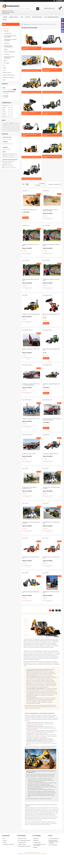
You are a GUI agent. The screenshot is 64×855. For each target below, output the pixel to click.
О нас (22, 17)
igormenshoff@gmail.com (9, 161)
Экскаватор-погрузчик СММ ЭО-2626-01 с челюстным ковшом (31, 384)
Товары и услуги (13, 17)
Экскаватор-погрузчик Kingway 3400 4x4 (51, 314)
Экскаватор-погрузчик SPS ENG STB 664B (30, 280)
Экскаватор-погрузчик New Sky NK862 (31, 314)
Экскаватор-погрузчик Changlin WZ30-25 (31, 592)
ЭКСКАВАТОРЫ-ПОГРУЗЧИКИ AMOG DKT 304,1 (31, 523)
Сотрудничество (21, 842)
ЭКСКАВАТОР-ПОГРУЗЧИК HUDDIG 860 (51, 592)
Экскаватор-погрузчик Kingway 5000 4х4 (51, 349)
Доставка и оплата (37, 17)
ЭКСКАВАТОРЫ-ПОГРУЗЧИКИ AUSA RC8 (51, 523)
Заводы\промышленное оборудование (9, 57)
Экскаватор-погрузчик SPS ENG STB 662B (30, 245)
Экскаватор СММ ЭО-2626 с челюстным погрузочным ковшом (52, 419)
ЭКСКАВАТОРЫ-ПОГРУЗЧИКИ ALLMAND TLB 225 (29, 488)
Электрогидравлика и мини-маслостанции (10, 36)
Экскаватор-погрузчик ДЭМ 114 (29, 209)
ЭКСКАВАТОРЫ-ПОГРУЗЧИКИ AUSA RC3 (51, 557)
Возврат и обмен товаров (8, 75)
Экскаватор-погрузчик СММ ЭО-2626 (30, 418)
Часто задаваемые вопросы (51, 17)
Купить (26, 217)
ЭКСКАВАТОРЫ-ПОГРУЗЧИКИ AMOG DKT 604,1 (51, 488)
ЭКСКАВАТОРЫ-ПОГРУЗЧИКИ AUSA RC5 (30, 557)
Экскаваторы (41, 24)
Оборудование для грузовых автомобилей (10, 40)
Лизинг (4, 79)
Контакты (27, 17)
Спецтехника (34, 24)
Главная (5, 17)
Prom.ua (38, 852)
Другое (5, 60)
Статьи (4, 70)
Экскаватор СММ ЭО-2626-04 (29, 453)
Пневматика (6, 43)
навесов (38, 746)
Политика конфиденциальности (40, 853)
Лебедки (6, 49)
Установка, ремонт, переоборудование (8, 46)
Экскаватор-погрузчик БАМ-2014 (50, 453)
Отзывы (4, 67)
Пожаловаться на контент (29, 853)
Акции (4, 19)
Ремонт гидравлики (53, 844)
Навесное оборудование (9, 51)
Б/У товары (6, 63)
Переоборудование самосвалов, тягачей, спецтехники (53, 842)
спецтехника (50, 809)
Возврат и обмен (22, 844)
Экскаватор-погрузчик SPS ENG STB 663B (51, 245)
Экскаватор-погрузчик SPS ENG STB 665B (51, 280)
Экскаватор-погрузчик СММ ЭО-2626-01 (31, 349)
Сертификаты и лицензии (8, 77)
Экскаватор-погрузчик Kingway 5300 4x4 (51, 384)
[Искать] (37, 8)
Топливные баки (7, 33)
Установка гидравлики (54, 838)
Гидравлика (6, 30)
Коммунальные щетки (32, 730)
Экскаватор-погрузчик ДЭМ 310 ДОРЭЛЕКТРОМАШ (50, 210)
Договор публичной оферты (24, 846)
